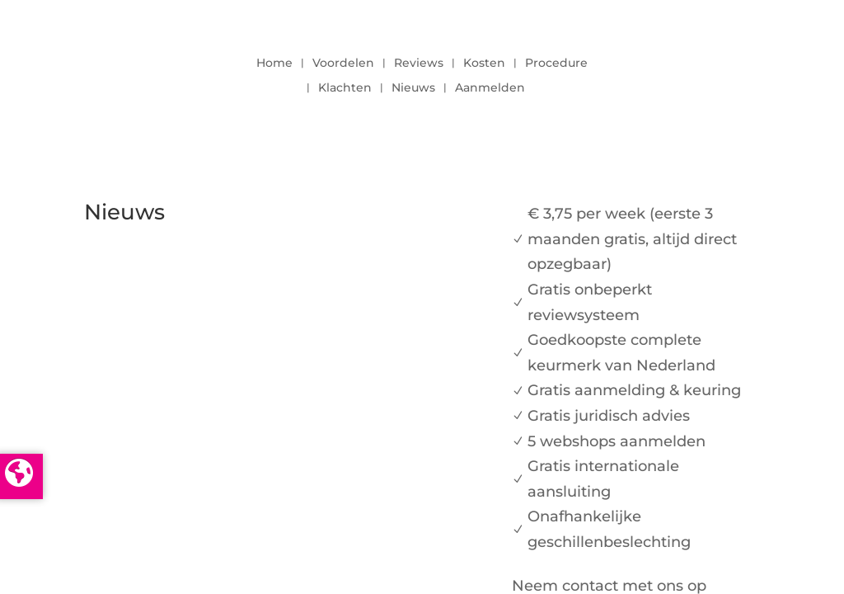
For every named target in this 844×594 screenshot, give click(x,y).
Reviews (418, 63)
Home (274, 63)
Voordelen (343, 63)
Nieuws (413, 88)
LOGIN (714, 71)
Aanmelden (490, 88)
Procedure (556, 63)
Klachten (345, 88)
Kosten (484, 63)
